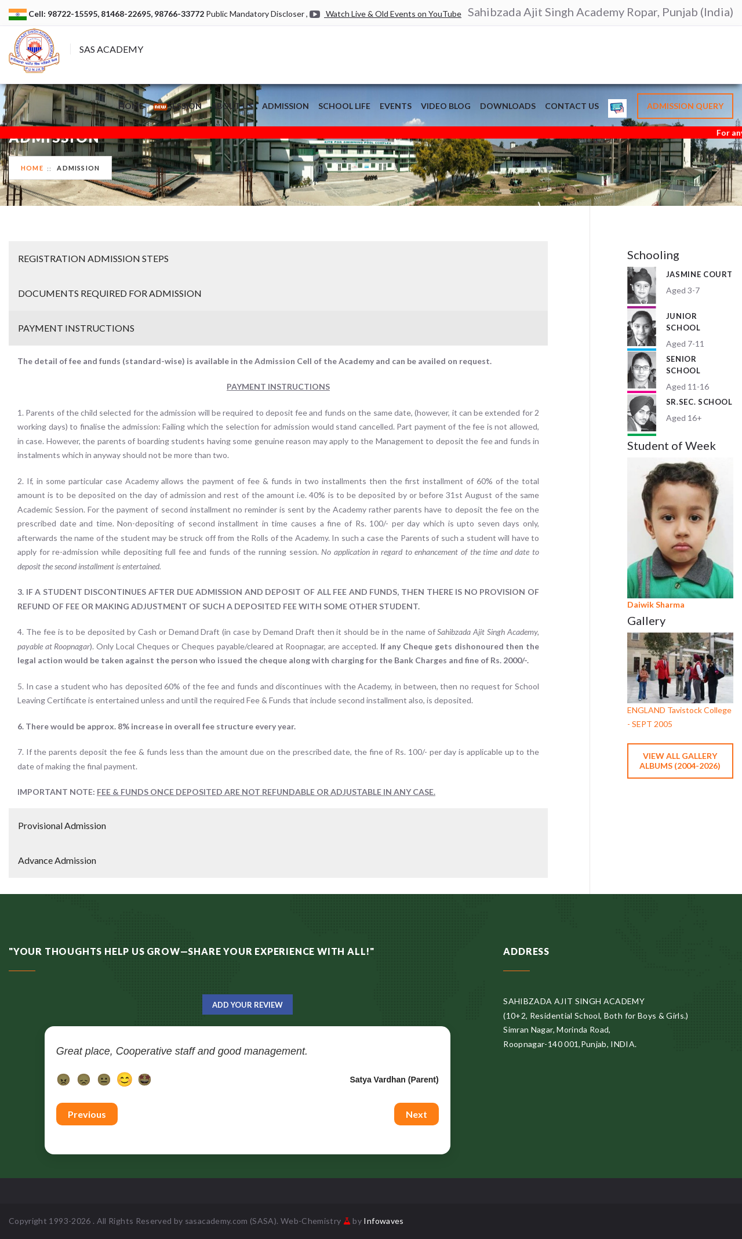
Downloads (508, 106)
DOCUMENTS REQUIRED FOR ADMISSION (110, 293)
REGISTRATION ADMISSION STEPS (93, 258)
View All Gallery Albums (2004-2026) (680, 761)
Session (177, 106)
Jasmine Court (699, 274)
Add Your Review (247, 1004)
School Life (344, 106)
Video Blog (446, 106)
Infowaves (383, 1221)
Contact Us (572, 106)
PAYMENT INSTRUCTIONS (76, 327)
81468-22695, (127, 14)
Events (396, 106)
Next (416, 1114)
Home (131, 106)
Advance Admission (57, 860)
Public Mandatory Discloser (255, 14)
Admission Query (685, 106)
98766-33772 (180, 14)
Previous (87, 1114)
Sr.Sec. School (699, 401)
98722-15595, (74, 14)
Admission (285, 106)
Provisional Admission (62, 825)
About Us (232, 106)
